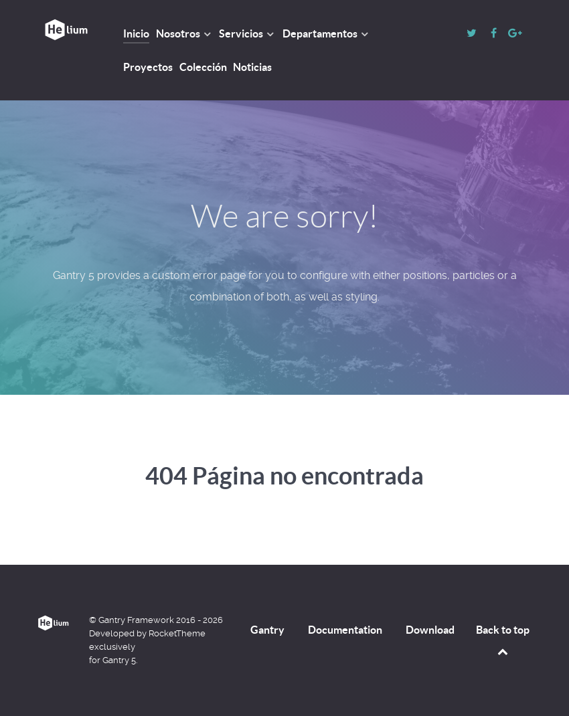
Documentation (345, 630)
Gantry (267, 630)
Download (430, 630)
